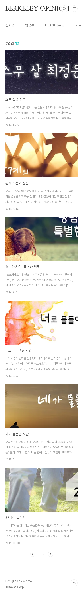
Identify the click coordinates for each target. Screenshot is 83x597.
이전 (32, 554)
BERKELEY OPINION (37, 9)
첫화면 (10, 25)
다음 (50, 554)
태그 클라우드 (55, 25)
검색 (64, 9)
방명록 (30, 25)
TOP (74, 582)
